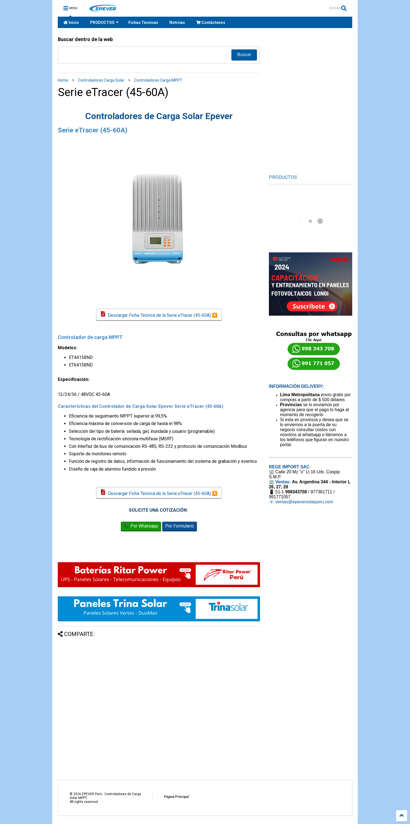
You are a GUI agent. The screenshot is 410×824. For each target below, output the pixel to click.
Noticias (177, 22)
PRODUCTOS (104, 22)
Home (63, 80)
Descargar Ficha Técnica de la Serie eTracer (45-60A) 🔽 (158, 315)
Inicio (71, 22)
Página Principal (176, 797)
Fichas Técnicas (143, 22)
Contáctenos (210, 22)
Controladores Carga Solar (101, 80)
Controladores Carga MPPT (158, 80)
